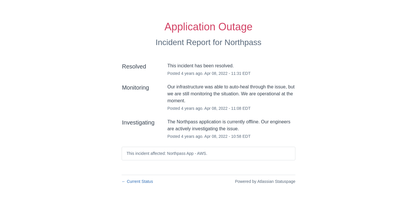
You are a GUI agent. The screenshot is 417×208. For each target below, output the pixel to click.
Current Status (137, 181)
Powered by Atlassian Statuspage (265, 181)
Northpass (242, 42)
